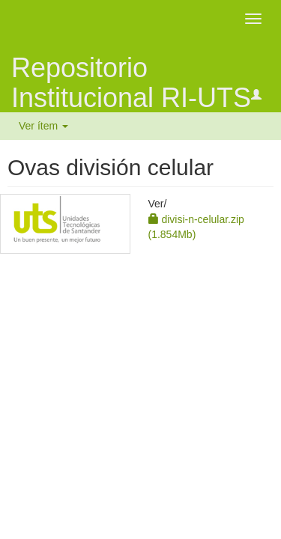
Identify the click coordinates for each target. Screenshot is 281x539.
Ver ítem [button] (43, 126)
